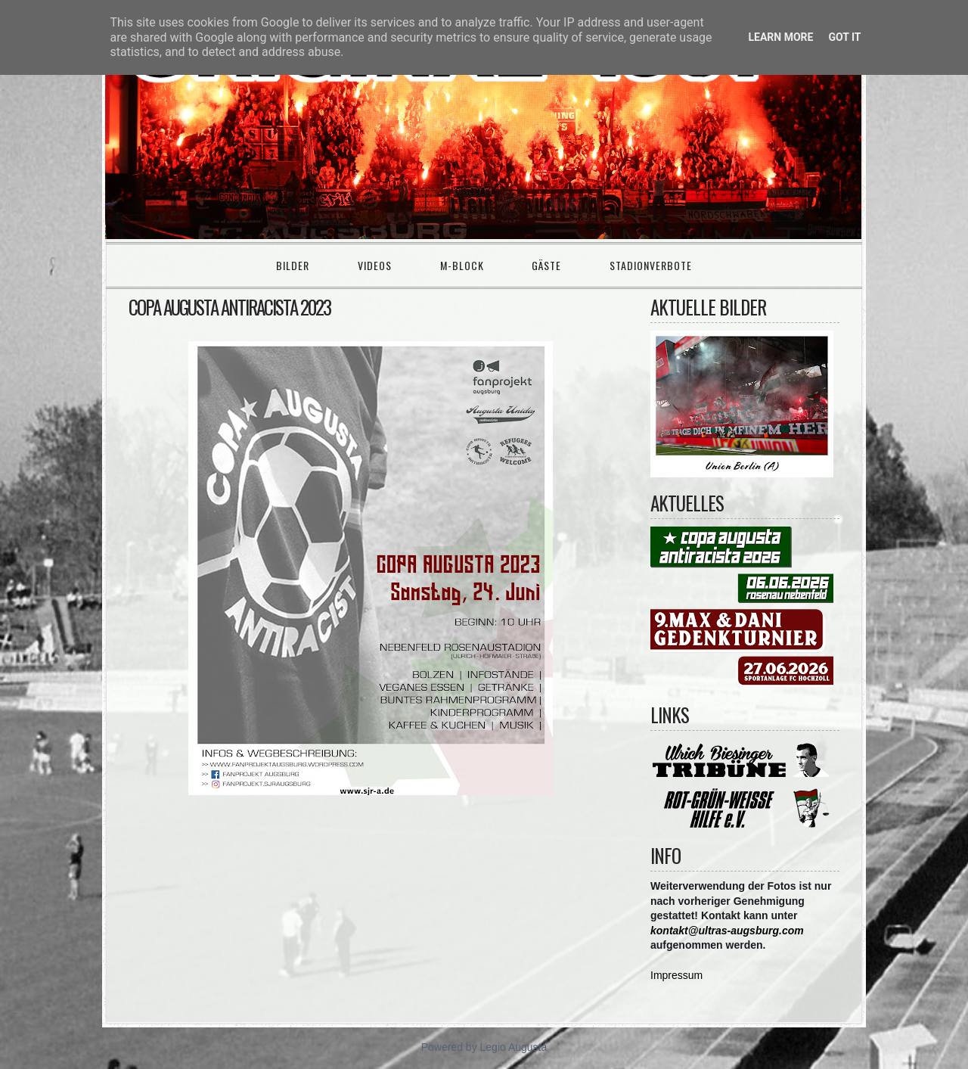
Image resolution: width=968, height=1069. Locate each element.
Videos (375, 265)
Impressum (676, 975)
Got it (844, 37)
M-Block (462, 265)
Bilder (292, 265)
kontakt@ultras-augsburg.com (727, 930)
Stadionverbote (651, 265)
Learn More (780, 37)
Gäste (546, 265)
